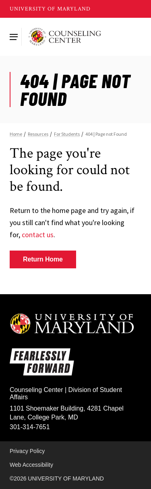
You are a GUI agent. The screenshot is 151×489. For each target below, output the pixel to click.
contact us (38, 234)
